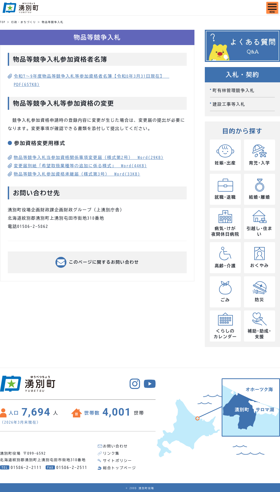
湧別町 (20, 8)
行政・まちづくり (23, 22)
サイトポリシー (117, 460)
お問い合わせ (115, 446)
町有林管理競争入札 (234, 90)
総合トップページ (119, 468)
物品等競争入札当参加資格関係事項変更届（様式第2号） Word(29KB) (89, 157)
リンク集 (111, 453)
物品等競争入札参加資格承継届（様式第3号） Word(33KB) (77, 174)
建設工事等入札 (229, 104)
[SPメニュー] (272, 7)
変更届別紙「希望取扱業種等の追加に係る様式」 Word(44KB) (80, 166)
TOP (2, 22)
